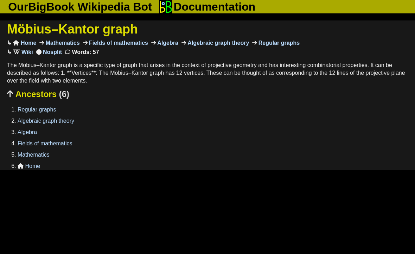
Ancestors (38, 94)
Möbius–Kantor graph (72, 29)
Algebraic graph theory (217, 43)
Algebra (167, 43)
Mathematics (61, 43)
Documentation (207, 6)
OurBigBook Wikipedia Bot (80, 6)
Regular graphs (278, 43)
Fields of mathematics (118, 43)
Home (24, 43)
